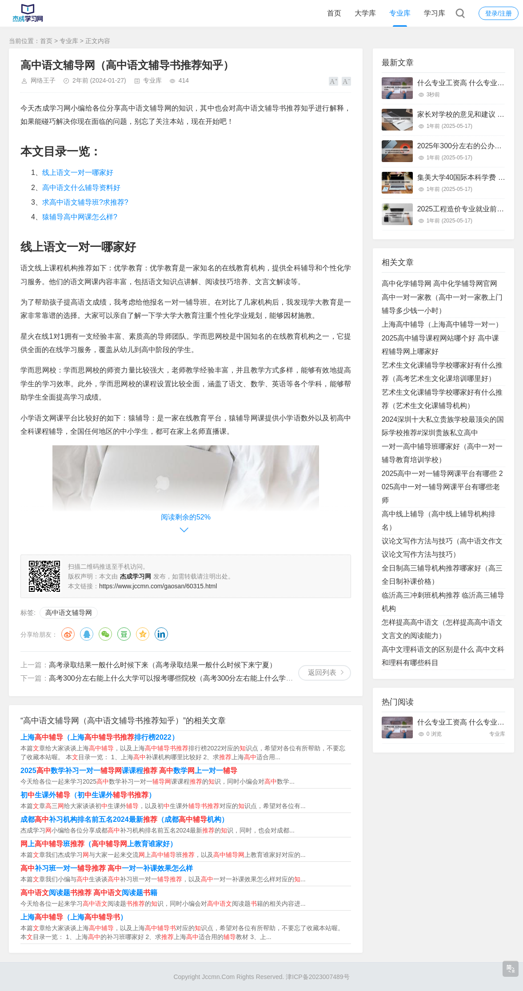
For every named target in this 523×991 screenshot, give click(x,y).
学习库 (434, 13)
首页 (334, 13)
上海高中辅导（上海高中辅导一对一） (442, 324)
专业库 (400, 13)
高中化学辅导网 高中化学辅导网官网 (439, 283)
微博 (68, 634)
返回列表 (322, 672)
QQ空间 (142, 634)
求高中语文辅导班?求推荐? (85, 202)
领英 (161, 634)
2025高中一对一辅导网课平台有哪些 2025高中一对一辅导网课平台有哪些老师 (442, 487)
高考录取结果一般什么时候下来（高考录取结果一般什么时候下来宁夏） (162, 665)
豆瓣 (124, 634)
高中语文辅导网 (68, 612)
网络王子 (43, 80)
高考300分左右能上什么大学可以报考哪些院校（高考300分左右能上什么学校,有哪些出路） (193, 678)
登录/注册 (498, 13)
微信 (105, 634)
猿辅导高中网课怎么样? (79, 217)
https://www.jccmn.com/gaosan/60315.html (158, 586)
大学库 (365, 13)
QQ (86, 634)
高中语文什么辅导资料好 (81, 187)
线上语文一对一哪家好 (77, 172)
